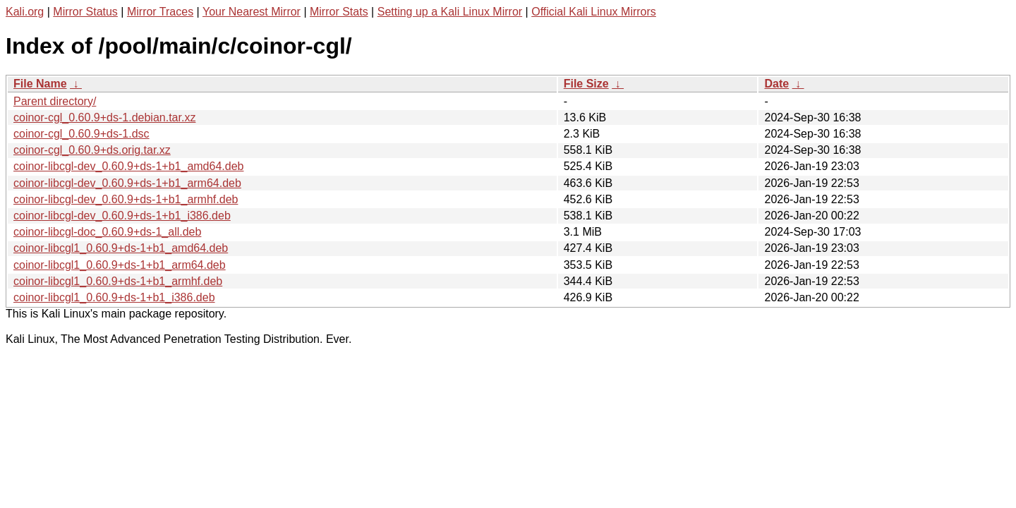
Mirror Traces (160, 12)
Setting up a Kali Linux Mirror (449, 12)
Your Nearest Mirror (251, 12)
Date (776, 84)
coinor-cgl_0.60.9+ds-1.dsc (81, 134)
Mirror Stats (339, 12)
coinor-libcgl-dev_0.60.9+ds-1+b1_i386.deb (122, 216)
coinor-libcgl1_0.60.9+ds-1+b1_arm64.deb (119, 265)
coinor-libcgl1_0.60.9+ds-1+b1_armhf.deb (117, 281)
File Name (40, 84)
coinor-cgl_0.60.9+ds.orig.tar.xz (92, 150)
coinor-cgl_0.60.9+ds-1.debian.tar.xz (104, 117)
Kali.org (25, 12)
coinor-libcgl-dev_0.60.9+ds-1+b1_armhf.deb (125, 199)
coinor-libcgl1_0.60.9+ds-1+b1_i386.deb (114, 297)
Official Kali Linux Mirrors (593, 12)
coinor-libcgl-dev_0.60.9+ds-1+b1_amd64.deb (128, 166)
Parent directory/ (54, 101)
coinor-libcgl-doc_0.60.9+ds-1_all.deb (107, 232)
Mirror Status (85, 12)
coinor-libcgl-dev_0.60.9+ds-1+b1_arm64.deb (127, 183)
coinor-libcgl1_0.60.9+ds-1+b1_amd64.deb (120, 248)
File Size (586, 84)
